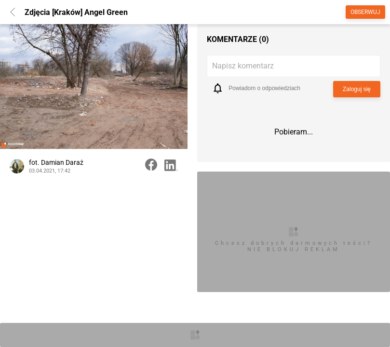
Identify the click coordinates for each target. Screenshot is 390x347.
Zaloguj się (357, 89)
